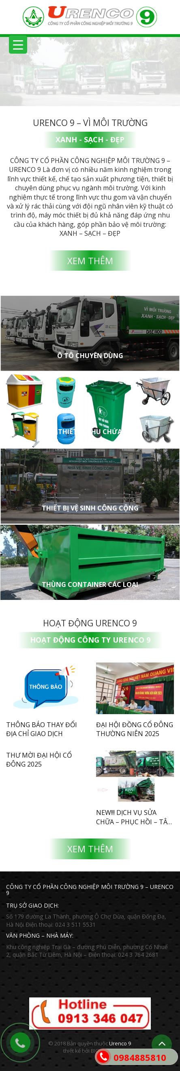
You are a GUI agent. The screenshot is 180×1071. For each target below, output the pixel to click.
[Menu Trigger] (18, 44)
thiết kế (72, 1050)
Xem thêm (90, 260)
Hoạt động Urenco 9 (90, 623)
